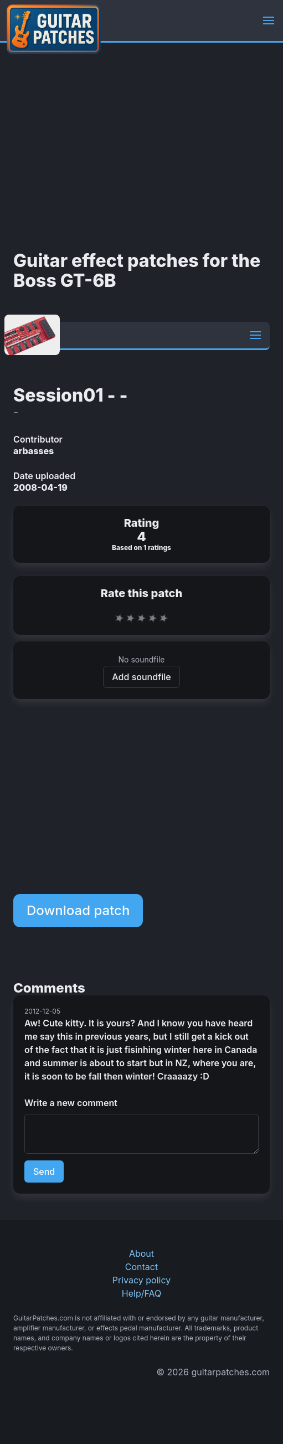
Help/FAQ (141, 1293)
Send (44, 1171)
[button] (269, 20)
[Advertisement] (141, 146)
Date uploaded (44, 475)
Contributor (38, 439)
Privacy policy (141, 1280)
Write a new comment (70, 1102)
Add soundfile (141, 676)
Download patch (78, 910)
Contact (141, 1266)
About (141, 1253)
